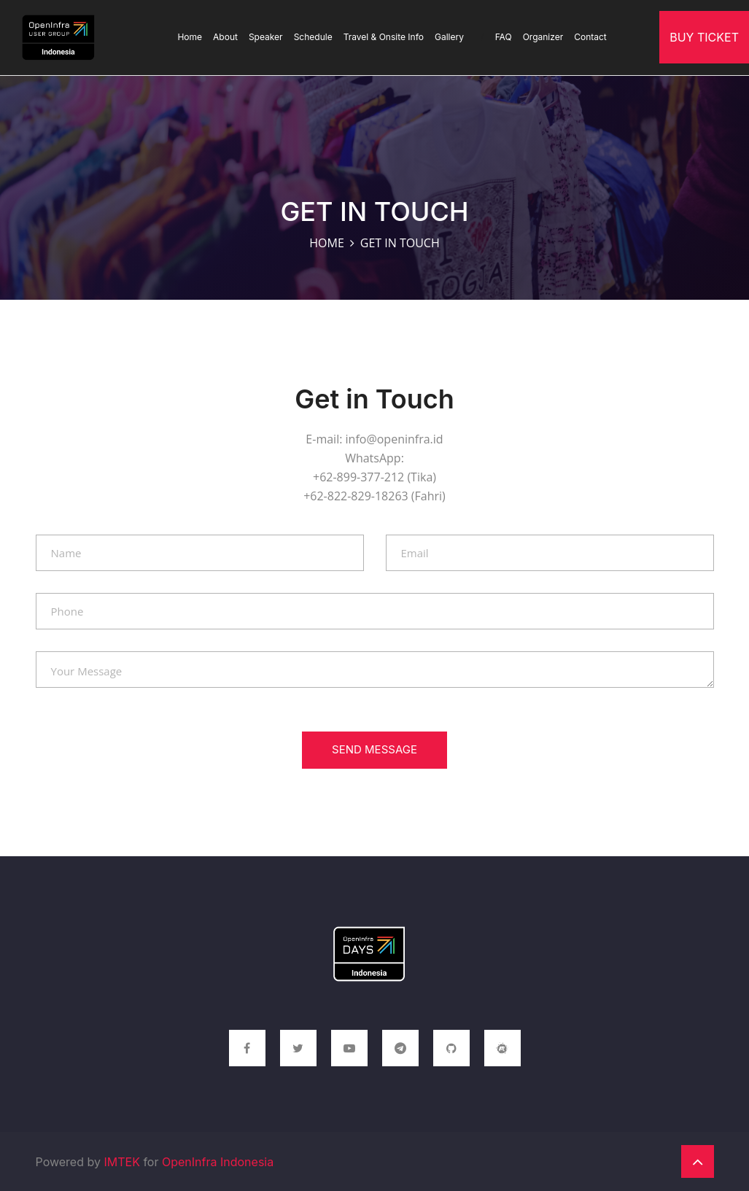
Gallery (459, 36)
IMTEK (121, 1162)
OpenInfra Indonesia (217, 1162)
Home (189, 36)
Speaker (266, 36)
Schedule (313, 36)
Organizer (543, 36)
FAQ (503, 36)
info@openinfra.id (394, 439)
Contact (590, 36)
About (225, 36)
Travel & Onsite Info (384, 36)
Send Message (374, 749)
